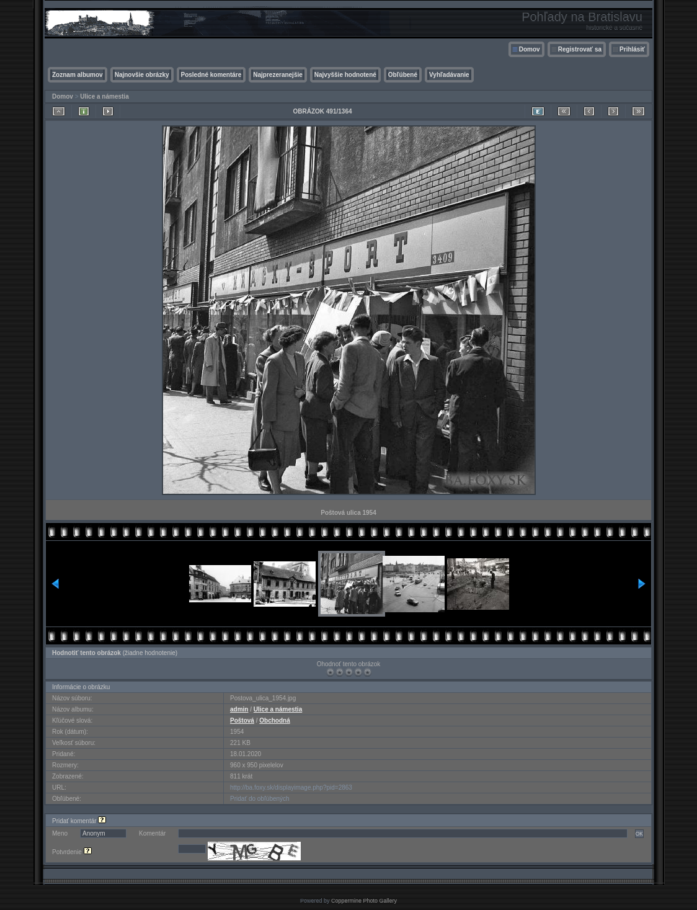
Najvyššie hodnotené (345, 74)
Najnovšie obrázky (142, 74)
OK (639, 834)
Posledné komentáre (211, 74)
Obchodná (274, 720)
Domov (529, 49)
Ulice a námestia (104, 96)
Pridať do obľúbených (260, 798)
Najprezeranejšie (278, 74)
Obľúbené (402, 74)
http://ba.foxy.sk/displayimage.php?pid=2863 (291, 787)
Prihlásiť (632, 49)
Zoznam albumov (77, 74)
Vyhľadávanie (449, 74)
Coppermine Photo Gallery (364, 901)
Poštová (242, 720)
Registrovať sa (580, 49)
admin (239, 709)
